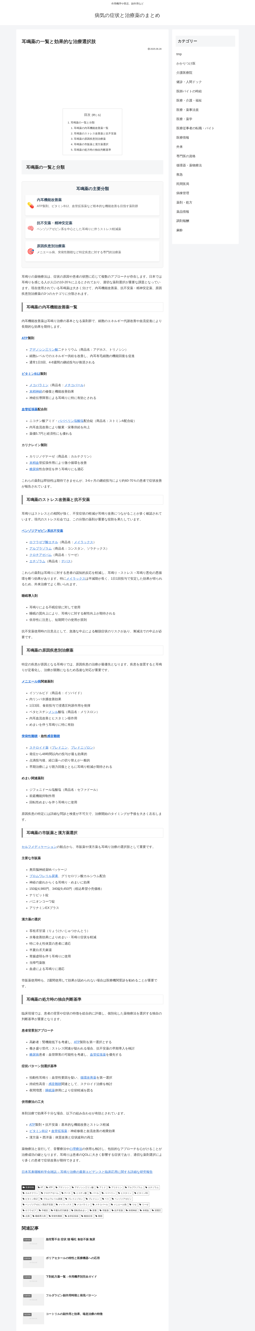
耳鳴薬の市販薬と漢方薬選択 (91, 145)
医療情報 (28, 1189)
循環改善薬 (88, 1079)
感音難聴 (53, 738)
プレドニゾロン (82, 749)
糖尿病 (34, 471)
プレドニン (60, 749)
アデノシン (62, 1189)
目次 (87, 115)
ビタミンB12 (31, 376)
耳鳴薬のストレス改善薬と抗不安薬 (95, 134)
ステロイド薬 (39, 749)
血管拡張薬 (30, 411)
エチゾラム (37, 563)
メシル (53, 714)
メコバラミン (39, 387)
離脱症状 (86, 1218)
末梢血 (34, 464)
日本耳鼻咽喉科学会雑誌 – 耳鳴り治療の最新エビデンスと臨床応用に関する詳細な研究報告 (87, 1174)
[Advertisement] (92, 78)
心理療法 (75, 1151)
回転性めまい (79, 1212)
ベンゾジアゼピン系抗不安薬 (42, 533)
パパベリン (108, 1195)
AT (40, 1189)
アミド (101, 1189)
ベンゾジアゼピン (122, 1201)
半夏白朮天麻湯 (60, 1212)
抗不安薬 (117, 1212)
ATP (25, 340)
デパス (66, 563)
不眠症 (43, 1212)
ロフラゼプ (29, 1212)
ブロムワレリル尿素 (43, 878)
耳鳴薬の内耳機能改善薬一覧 (91, 128)
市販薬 (104, 1212)
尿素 (93, 1212)
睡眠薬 (50, 1092)
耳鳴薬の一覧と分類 (82, 122)
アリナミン (115, 1189)
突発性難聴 (30, 738)
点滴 (26, 1218)
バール (94, 1195)
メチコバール (74, 387)
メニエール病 (31, 683)
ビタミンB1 (141, 1195)
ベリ (105, 1201)
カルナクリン (30, 1195)
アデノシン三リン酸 (43, 351)
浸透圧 (156, 1212)
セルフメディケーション (39, 849)
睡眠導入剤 (39, 1218)
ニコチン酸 (80, 1195)
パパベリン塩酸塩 (71, 423)
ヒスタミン (124, 1195)
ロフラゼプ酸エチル (43, 544)
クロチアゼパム (40, 557)
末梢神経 (35, 393)
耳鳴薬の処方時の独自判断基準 (92, 151)
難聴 (98, 1218)
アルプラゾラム (40, 550)
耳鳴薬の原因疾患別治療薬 (90, 139)
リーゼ (143, 1206)
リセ (132, 1206)
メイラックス (83, 544)
